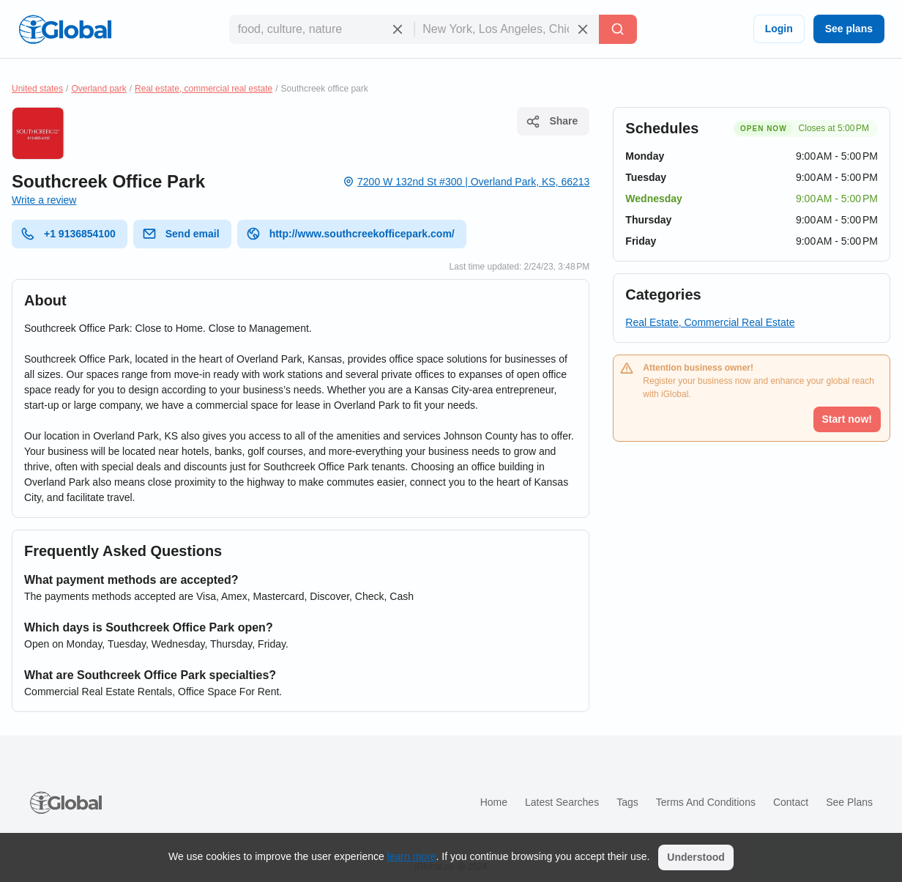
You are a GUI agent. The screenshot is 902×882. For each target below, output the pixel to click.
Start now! (847, 419)
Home (493, 802)
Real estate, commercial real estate (203, 89)
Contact (790, 802)
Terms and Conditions (706, 802)
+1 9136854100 (68, 233)
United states (37, 89)
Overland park (98, 89)
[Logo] (65, 29)
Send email (181, 233)
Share (552, 121)
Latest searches (562, 802)
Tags (627, 802)
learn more (411, 856)
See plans (849, 28)
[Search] (618, 29)
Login (779, 28)
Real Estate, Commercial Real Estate (709, 322)
